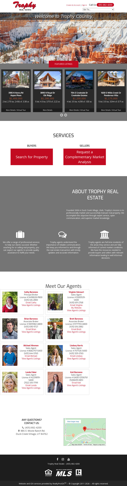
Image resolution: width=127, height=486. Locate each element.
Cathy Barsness (31, 292)
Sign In (84, 5)
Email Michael (31, 356)
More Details (11, 110)
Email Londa (31, 385)
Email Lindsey (76, 356)
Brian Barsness (31, 319)
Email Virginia (76, 305)
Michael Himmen (31, 345)
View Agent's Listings (31, 305)
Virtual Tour (21, 110)
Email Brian (31, 329)
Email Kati (76, 382)
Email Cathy (31, 302)
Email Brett (76, 329)
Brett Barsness (76, 319)
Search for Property (32, 156)
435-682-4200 (105, 4)
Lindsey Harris (76, 345)
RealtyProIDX (59, 483)
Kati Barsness (76, 372)
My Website (76, 308)
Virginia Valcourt (76, 292)
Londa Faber (31, 372)
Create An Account (73, 5)
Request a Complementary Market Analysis (84, 156)
